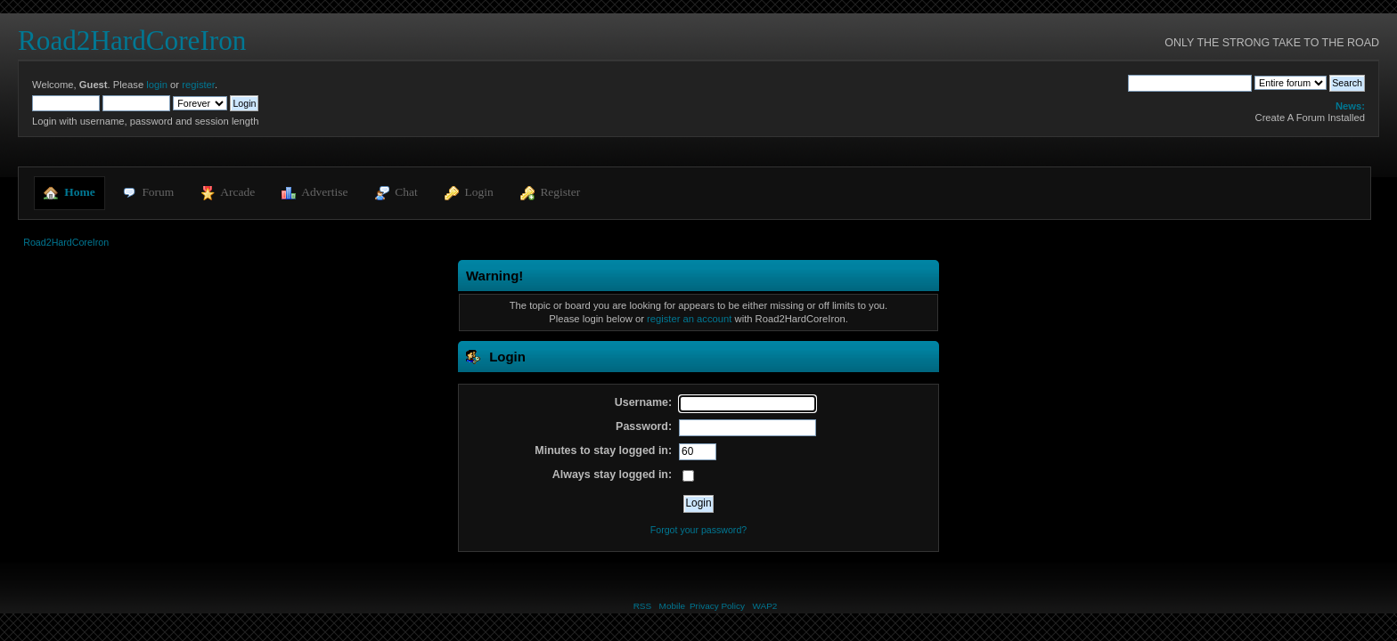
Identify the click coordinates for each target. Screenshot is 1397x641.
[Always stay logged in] (688, 476)
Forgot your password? (698, 529)
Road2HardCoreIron (132, 40)
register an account (689, 318)
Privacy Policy (717, 606)
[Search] (1190, 83)
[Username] (747, 404)
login (156, 84)
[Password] (747, 428)
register (198, 84)
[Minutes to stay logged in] (697, 452)
